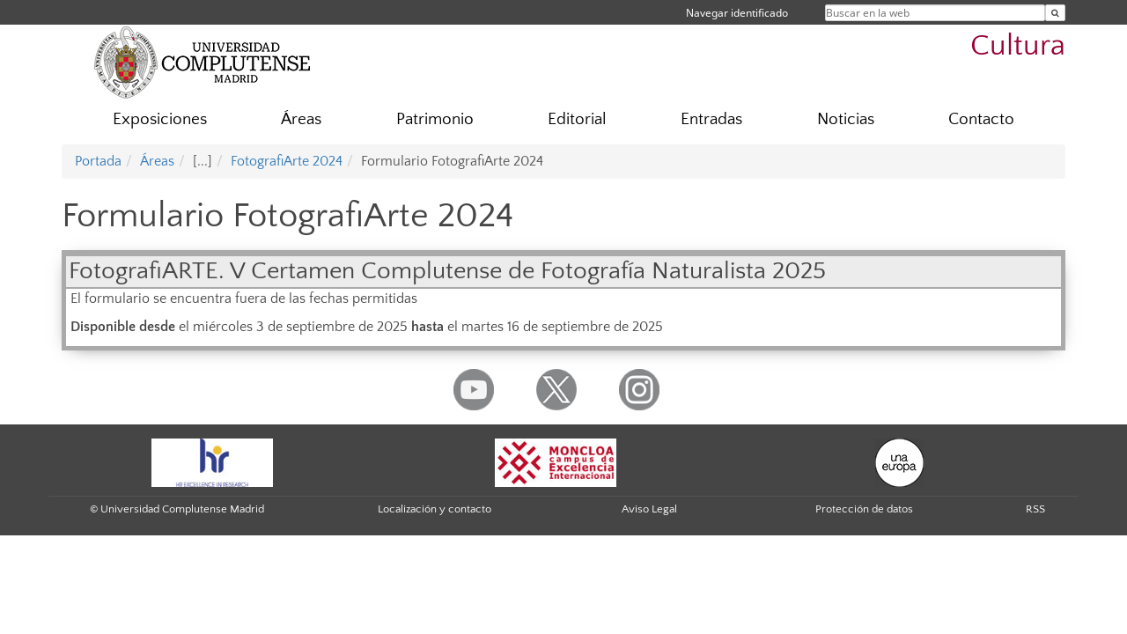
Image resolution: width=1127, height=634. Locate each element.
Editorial (577, 119)
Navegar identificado (737, 12)
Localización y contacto (434, 509)
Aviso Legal (649, 509)
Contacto (981, 119)
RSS (1035, 509)
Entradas (711, 119)
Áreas (301, 119)
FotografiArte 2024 (287, 161)
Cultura (1017, 46)
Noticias (845, 119)
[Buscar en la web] (1055, 12)
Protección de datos (864, 509)
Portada (98, 161)
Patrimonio (435, 119)
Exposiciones (160, 119)
